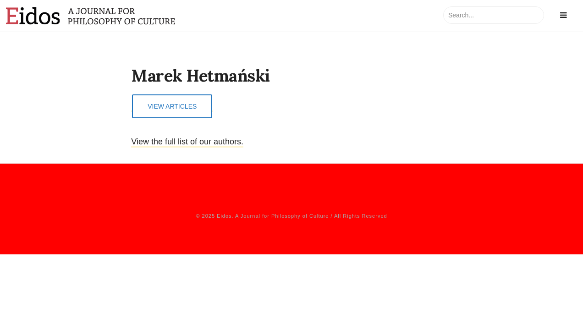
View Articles (172, 106)
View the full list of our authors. (187, 141)
